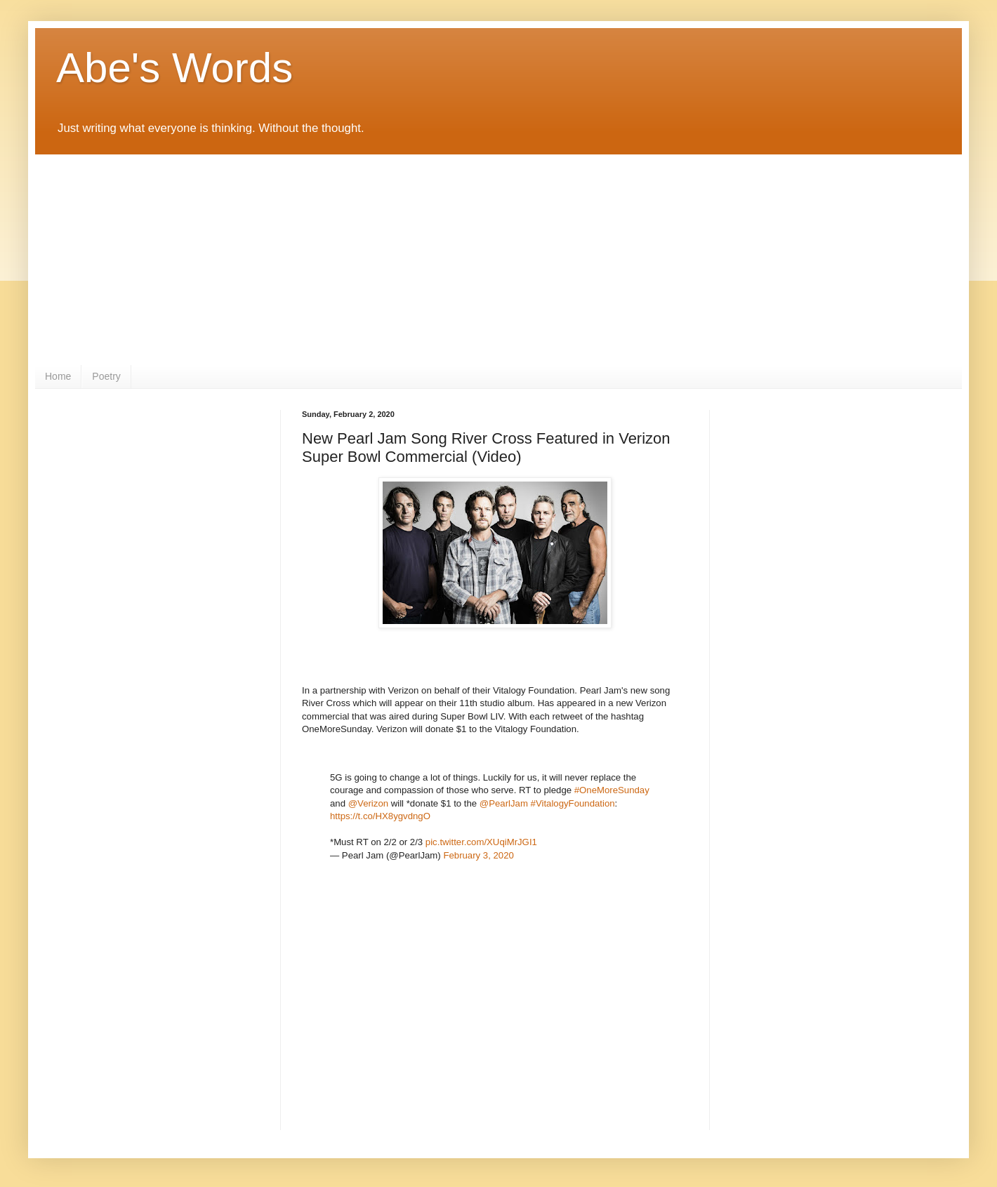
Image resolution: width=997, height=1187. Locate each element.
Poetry (106, 376)
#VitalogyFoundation (573, 803)
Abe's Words (174, 67)
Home (58, 376)
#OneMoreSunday (611, 790)
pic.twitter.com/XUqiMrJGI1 (481, 842)
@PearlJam (504, 803)
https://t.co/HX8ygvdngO (380, 816)
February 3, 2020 (478, 855)
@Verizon (368, 803)
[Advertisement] (498, 259)
